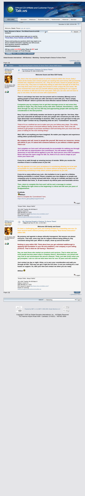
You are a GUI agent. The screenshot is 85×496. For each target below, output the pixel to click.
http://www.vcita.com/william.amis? (40, 214)
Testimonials (55, 19)
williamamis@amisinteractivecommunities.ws (29, 217)
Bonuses (24, 19)
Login (24, 53)
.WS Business (27, 57)
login (22, 28)
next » (78, 61)
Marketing (36, 57)
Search (19, 53)
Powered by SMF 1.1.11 (31, 309)
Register (30, 53)
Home (9, 53)
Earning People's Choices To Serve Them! (53, 57)
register (28, 28)
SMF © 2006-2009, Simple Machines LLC (49, 309)
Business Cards (43, 19)
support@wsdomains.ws (12, 46)
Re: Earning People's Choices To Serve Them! (39, 221)
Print (77, 63)
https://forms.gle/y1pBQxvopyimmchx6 (31, 199)
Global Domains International (12, 57)
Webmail (65, 19)
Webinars (32, 19)
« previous (72, 61)
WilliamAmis (9, 69)
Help (14, 53)
